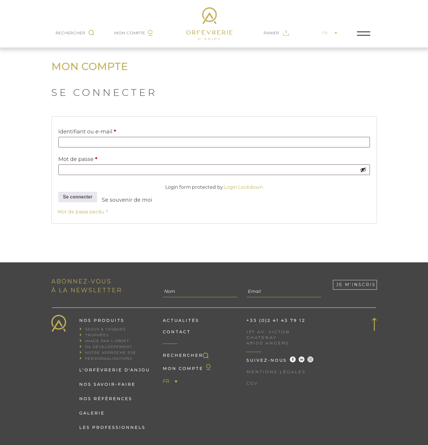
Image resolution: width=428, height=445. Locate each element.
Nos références (105, 398)
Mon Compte (133, 33)
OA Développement (108, 346)
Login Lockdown (243, 187)
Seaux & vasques (105, 329)
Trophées (97, 335)
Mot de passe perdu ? (82, 212)
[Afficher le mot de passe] (363, 170)
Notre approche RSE (110, 352)
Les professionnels (112, 427)
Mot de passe (92, 158)
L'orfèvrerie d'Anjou (114, 370)
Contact (177, 331)
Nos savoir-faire (107, 384)
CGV (252, 383)
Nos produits (101, 320)
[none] (331, 33)
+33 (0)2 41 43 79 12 (275, 320)
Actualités (181, 320)
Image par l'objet (107, 341)
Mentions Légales (276, 371)
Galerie (92, 413)
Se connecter (77, 196)
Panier (276, 33)
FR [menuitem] (325, 32)
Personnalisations (108, 358)
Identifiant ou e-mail (102, 130)
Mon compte (187, 367)
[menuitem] (331, 33)
